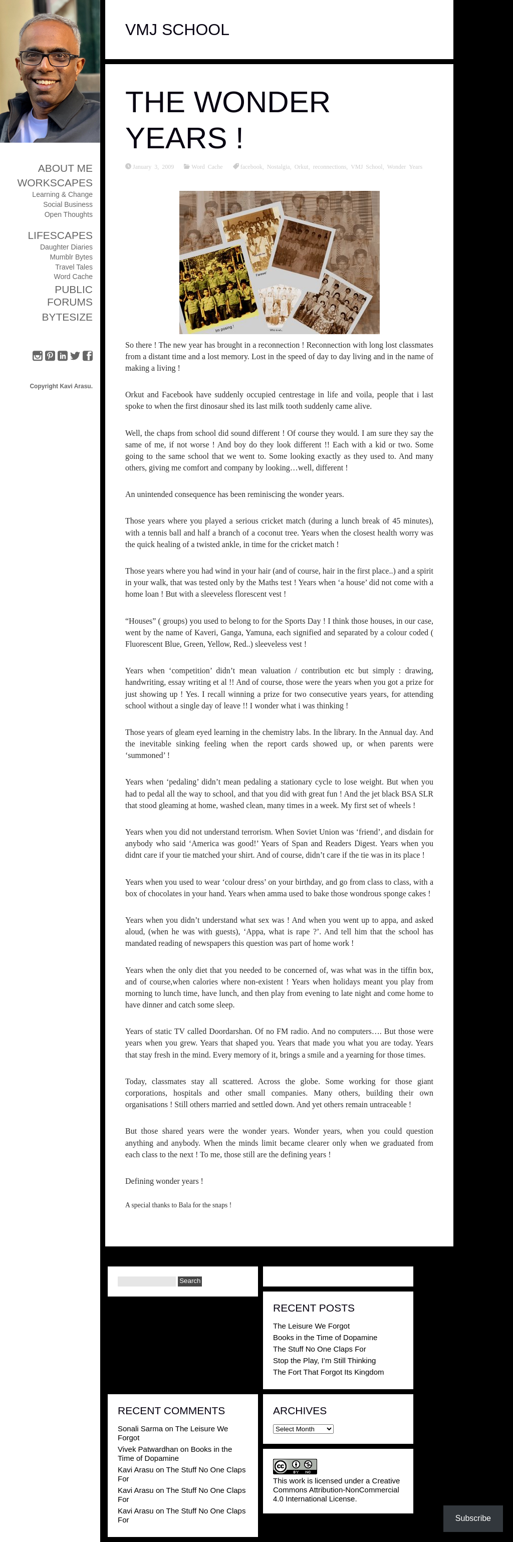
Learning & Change (62, 194)
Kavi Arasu (136, 1469)
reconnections (330, 166)
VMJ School (366, 166)
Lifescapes (60, 235)
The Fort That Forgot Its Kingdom (328, 1372)
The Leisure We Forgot (311, 1326)
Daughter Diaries (66, 247)
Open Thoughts (69, 214)
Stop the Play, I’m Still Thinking (324, 1360)
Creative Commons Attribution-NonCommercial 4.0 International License (336, 1489)
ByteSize (67, 317)
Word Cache (73, 277)
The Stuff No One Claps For (319, 1349)
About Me (65, 168)
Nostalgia (278, 166)
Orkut (302, 166)
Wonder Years (404, 166)
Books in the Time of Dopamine (325, 1337)
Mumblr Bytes (71, 257)
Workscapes (55, 182)
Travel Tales (74, 267)
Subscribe (473, 1518)
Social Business (68, 204)
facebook (251, 166)
